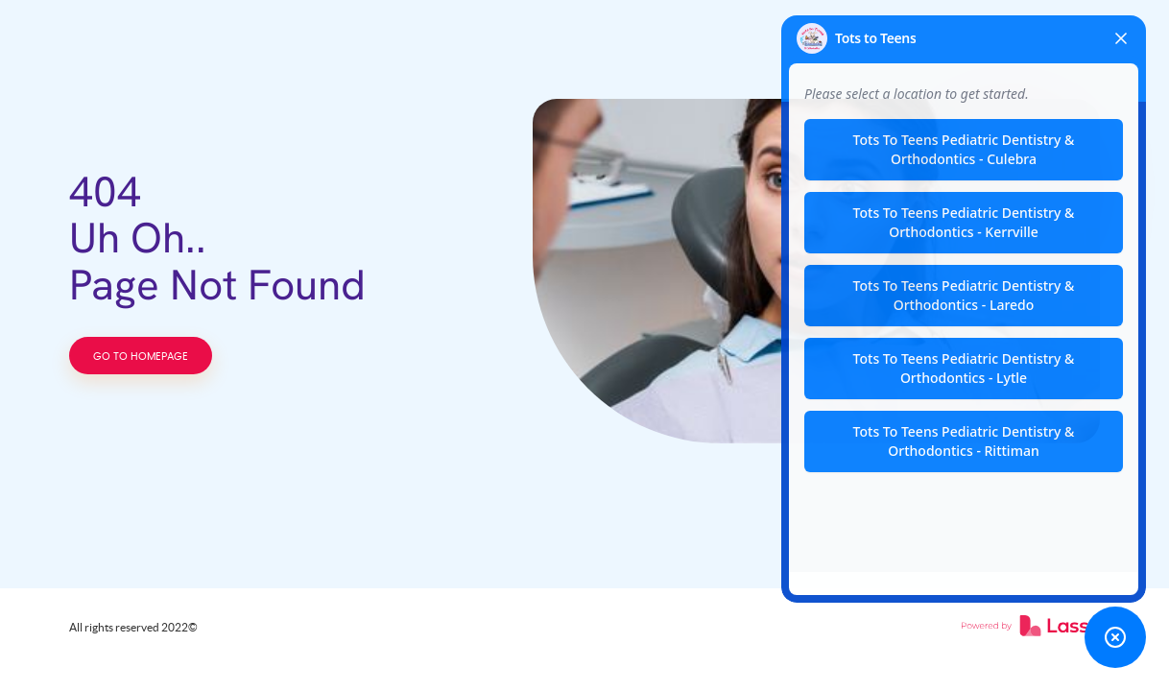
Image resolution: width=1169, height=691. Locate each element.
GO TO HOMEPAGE (140, 356)
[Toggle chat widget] (1115, 637)
